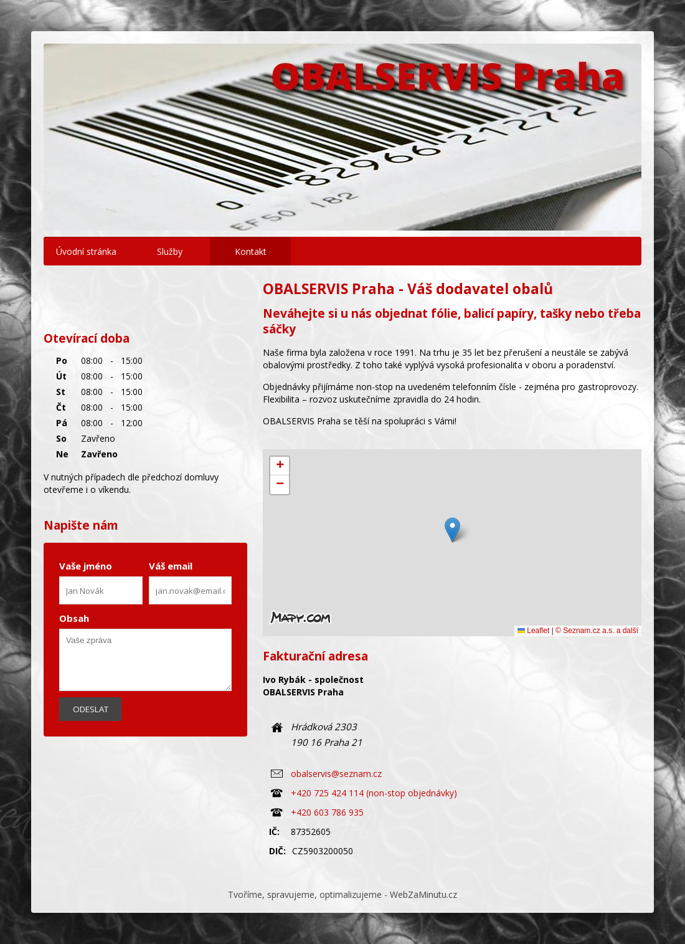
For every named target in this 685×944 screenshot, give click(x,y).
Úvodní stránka (86, 251)
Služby (169, 251)
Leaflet (533, 630)
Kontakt (251, 251)
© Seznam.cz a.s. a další (596, 630)
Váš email (170, 566)
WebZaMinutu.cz (423, 894)
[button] (452, 530)
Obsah (74, 618)
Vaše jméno (85, 566)
